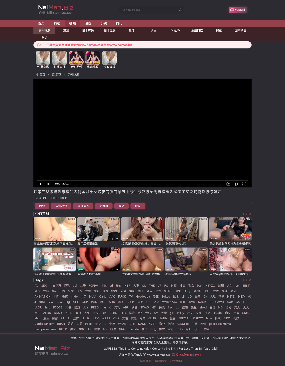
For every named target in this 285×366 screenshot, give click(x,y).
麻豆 (46, 318)
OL (144, 285)
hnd (47, 307)
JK (183, 296)
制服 (221, 285)
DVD (192, 302)
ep (105, 313)
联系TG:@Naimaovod (186, 355)
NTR (127, 285)
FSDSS (58, 307)
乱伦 (132, 30)
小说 (104, 23)
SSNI (114, 291)
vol (75, 285)
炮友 (138, 206)
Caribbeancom (44, 324)
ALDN (47, 313)
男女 (162, 329)
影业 (162, 324)
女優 (134, 318)
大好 (97, 291)
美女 (119, 285)
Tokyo (166, 296)
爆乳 (228, 307)
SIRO (227, 318)
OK (148, 302)
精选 (57, 23)
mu (104, 307)
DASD (58, 313)
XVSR (152, 324)
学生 (153, 30)
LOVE (96, 313)
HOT (207, 291)
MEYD (231, 296)
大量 (164, 313)
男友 (73, 329)
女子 (83, 285)
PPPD (69, 313)
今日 (189, 329)
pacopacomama (220, 324)
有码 (79, 324)
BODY (131, 302)
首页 (41, 23)
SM (156, 313)
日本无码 (110, 30)
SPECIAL (184, 318)
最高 (197, 296)
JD (190, 296)
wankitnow (169, 302)
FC (166, 285)
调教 (236, 318)
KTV (96, 318)
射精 (174, 285)
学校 (82, 329)
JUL (213, 296)
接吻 (185, 307)
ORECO (198, 318)
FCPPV (93, 285)
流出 (197, 329)
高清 (225, 291)
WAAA (106, 318)
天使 (68, 307)
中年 (112, 324)
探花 (219, 30)
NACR (202, 302)
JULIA (86, 318)
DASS (142, 324)
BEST (246, 285)
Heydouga (143, 296)
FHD (98, 324)
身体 (142, 318)
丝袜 (76, 318)
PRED (95, 307)
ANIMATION (43, 296)
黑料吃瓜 (44, 30)
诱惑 (156, 302)
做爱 (162, 307)
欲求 (176, 296)
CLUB (152, 318)
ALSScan (183, 324)
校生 (113, 329)
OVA (116, 318)
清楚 (230, 302)
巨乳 (67, 285)
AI (105, 324)
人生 (87, 313)
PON (94, 302)
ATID (76, 302)
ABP (126, 307)
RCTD (63, 329)
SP (210, 302)
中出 (104, 285)
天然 (148, 313)
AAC (112, 296)
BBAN (61, 324)
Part (199, 285)
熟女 (191, 285)
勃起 (233, 291)
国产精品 (240, 30)
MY (124, 313)
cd (111, 285)
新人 (149, 291)
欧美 (44, 38)
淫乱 (132, 291)
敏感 (65, 296)
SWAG (144, 307)
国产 (132, 313)
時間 (56, 296)
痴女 (228, 313)
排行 (119, 23)
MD (154, 307)
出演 (77, 307)
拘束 (122, 329)
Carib (103, 296)
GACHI (240, 302)
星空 (173, 318)
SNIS (245, 313)
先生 (194, 307)
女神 (199, 313)
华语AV (175, 30)
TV (131, 296)
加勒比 (217, 313)
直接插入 (83, 206)
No (54, 291)
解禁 (42, 302)
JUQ (187, 291)
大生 (230, 285)
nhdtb (163, 318)
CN (205, 296)
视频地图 (145, 361)
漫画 (88, 23)
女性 (125, 318)
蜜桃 (78, 313)
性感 (88, 291)
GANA (197, 291)
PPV (79, 291)
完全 (123, 291)
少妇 (132, 324)
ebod (203, 307)
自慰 (140, 302)
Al (68, 318)
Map (37, 318)
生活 (212, 307)
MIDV (241, 296)
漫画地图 (161, 361)
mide (74, 296)
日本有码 (88, 30)
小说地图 (176, 361)
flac (170, 307)
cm (238, 285)
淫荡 (207, 313)
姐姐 (71, 324)
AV (36, 285)
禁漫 (66, 30)
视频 (72, 23)
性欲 (46, 291)
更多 (249, 214)
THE (152, 285)
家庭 (171, 329)
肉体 (203, 324)
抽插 (97, 329)
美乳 (117, 307)
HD (220, 307)
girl (172, 313)
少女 (71, 291)
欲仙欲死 (61, 206)
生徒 (194, 324)
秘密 (55, 318)
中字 (83, 296)
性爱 (216, 291)
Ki (110, 307)
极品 (85, 302)
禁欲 (206, 329)
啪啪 (183, 302)
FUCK (122, 296)
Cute (179, 329)
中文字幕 (55, 285)
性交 (182, 285)
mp (140, 313)
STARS (168, 291)
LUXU (38, 307)
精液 (218, 318)
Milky (180, 313)
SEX (44, 285)
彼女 (190, 313)
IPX (178, 291)
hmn (209, 318)
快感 (134, 307)
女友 (51, 302)
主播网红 (197, 30)
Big (67, 302)
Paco (88, 324)
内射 (42, 206)
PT (63, 318)
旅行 (103, 302)
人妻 (136, 285)
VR (159, 285)
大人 (246, 307)
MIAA (92, 296)
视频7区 (56, 74)
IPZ (105, 329)
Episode (133, 329)
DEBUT (114, 313)
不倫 (153, 329)
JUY (85, 307)
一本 (236, 313)
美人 (237, 307)
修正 (156, 296)
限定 (37, 291)
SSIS (62, 291)
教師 (171, 324)
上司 (158, 291)
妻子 (121, 302)
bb (177, 307)
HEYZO (210, 285)
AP (89, 329)
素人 (141, 291)
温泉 (60, 302)
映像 (105, 291)
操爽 (121, 206)
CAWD (219, 302)
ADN (112, 302)
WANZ (122, 324)
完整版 (103, 206)
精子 (221, 296)
